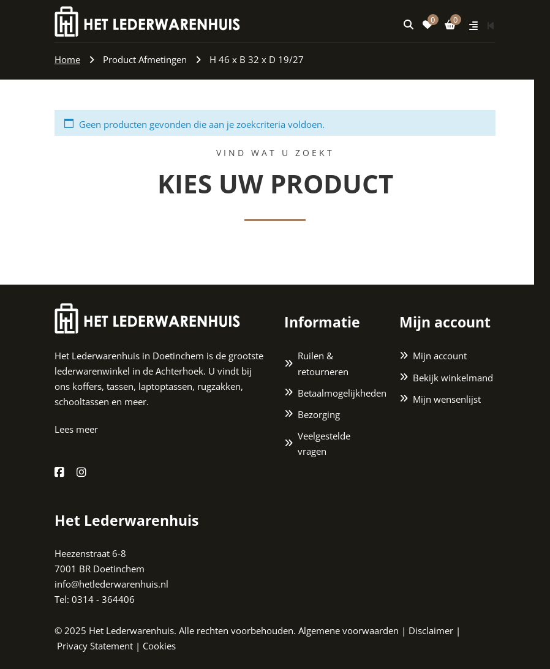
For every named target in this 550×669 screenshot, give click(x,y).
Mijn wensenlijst (447, 399)
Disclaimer (431, 630)
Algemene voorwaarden (348, 630)
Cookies (159, 646)
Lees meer (76, 430)
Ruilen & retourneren (323, 364)
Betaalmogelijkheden (339, 393)
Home (67, 59)
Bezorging (319, 414)
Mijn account (440, 356)
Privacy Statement (95, 646)
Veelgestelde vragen (324, 443)
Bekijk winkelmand (453, 378)
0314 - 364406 (103, 600)
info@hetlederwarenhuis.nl (111, 584)
